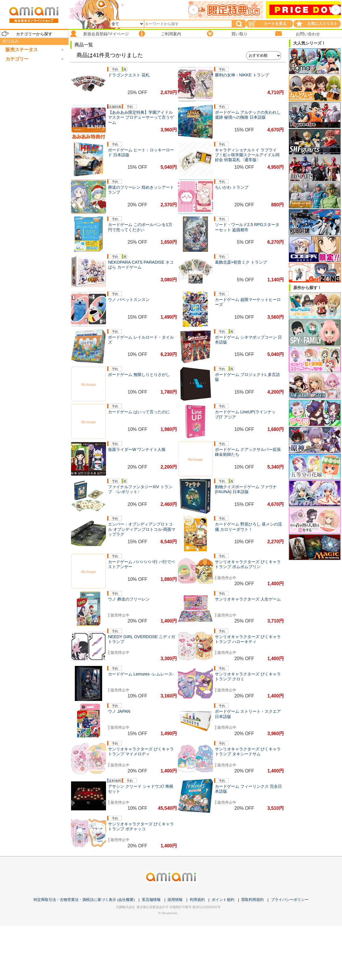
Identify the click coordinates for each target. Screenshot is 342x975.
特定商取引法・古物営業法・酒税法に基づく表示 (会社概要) (84, 899)
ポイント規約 (223, 899)
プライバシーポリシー (289, 899)
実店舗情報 (151, 899)
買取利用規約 (252, 899)
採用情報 (175, 899)
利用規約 (197, 899)
